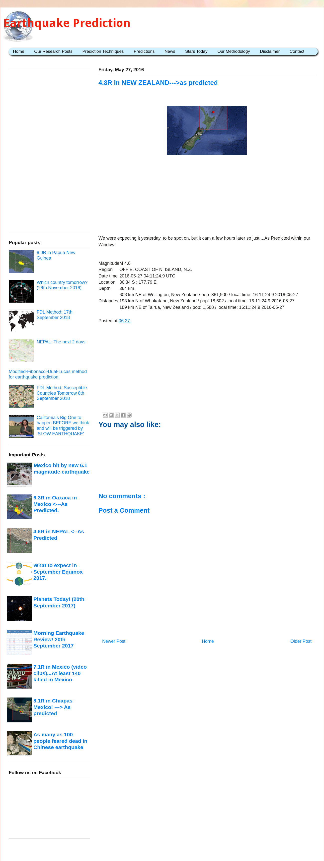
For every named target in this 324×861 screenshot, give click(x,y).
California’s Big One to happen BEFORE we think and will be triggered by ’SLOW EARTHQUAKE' (63, 425)
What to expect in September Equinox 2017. (58, 571)
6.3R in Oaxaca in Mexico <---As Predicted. (55, 504)
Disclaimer (270, 51)
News (170, 51)
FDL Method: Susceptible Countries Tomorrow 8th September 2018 (62, 393)
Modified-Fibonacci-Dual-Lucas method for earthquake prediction (48, 374)
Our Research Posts (53, 51)
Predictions (144, 51)
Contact (297, 51)
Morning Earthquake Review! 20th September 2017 (58, 639)
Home (18, 51)
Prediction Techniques (103, 51)
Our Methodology (234, 51)
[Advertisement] (207, 196)
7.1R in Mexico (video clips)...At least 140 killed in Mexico (60, 673)
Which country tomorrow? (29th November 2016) (62, 285)
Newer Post (113, 641)
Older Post (301, 641)
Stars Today (196, 51)
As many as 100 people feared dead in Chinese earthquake (60, 741)
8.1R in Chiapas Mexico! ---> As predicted (53, 707)
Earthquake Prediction (67, 23)
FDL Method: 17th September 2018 (54, 315)
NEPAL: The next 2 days (61, 341)
